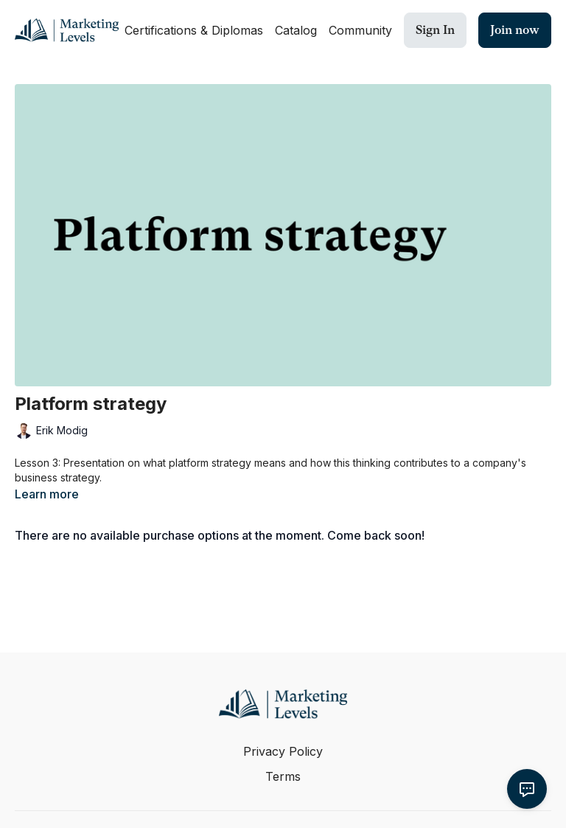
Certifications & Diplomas (194, 30)
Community (360, 30)
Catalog (296, 30)
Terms (283, 776)
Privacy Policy (283, 751)
